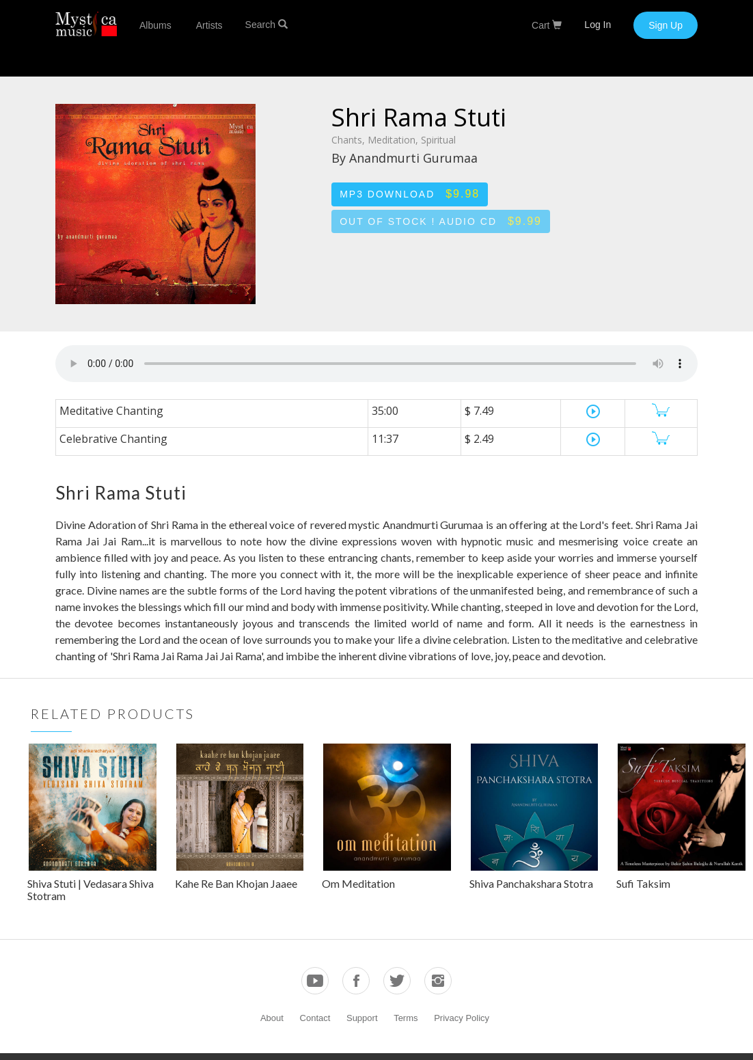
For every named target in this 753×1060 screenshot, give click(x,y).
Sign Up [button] (665, 25)
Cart (547, 25)
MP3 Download (410, 194)
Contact (315, 1018)
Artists (209, 25)
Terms (405, 1018)
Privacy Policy (461, 1018)
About (272, 1018)
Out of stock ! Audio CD (441, 221)
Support (362, 1018)
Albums (155, 25)
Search (266, 24)
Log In (597, 24)
